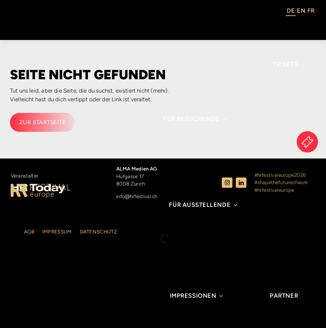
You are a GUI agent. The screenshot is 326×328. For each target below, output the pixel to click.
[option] (301, 11)
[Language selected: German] (300, 12)
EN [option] (301, 10)
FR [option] (310, 10)
